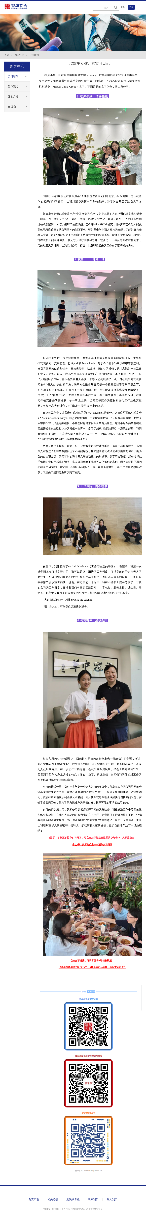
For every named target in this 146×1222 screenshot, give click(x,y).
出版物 (12, 106)
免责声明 (34, 1199)
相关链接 (52, 1199)
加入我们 (112, 1199)
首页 (6, 54)
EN (123, 7)
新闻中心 (19, 54)
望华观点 (13, 86)
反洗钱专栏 (73, 1199)
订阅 (131, 7)
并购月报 (13, 96)
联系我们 (93, 1199)
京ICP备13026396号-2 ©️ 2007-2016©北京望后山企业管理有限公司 (73, 1209)
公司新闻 (34, 54)
